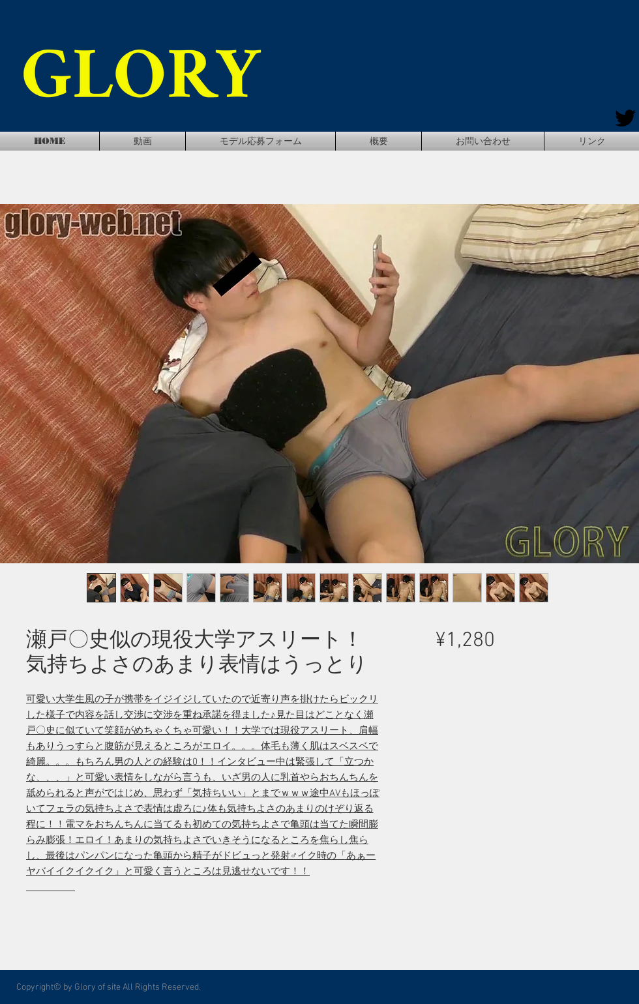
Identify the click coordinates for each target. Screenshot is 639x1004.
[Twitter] (625, 118)
